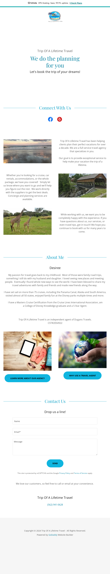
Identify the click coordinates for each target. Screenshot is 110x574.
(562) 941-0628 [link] (55, 504)
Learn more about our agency (27, 378)
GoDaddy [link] (53, 534)
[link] (55, 16)
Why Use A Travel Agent (82, 375)
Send (55, 463)
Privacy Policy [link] (64, 473)
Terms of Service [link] (80, 473)
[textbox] (55, 421)
